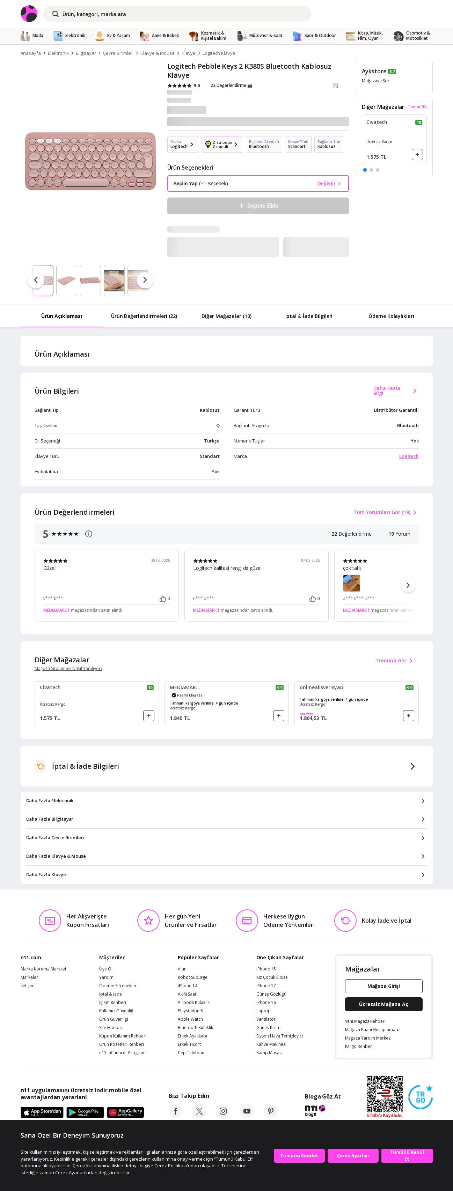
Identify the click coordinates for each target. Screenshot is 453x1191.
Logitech (409, 456)
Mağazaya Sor (375, 81)
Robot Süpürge (192, 977)
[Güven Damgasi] (420, 1097)
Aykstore (374, 71)
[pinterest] (271, 1116)
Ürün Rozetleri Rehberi (121, 1044)
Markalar (29, 977)
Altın (182, 969)
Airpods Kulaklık (194, 1002)
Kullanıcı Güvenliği (116, 1011)
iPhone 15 (266, 969)
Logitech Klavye (219, 53)
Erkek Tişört (189, 1044)
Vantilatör (266, 1019)
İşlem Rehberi (112, 1002)
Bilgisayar (86, 53)
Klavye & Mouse (157, 53)
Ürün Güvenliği (113, 1019)
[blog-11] (323, 1112)
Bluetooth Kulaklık (195, 1027)
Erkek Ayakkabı (192, 1036)
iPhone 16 (266, 1002)
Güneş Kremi (269, 1027)
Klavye (189, 53)
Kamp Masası (269, 1053)
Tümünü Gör (395, 661)
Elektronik (58, 53)
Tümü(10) (417, 107)
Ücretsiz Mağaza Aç (383, 1004)
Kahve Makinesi (271, 1044)
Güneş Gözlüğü (271, 994)
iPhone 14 (187, 986)
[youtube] (247, 1116)
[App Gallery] (125, 1113)
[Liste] (336, 85)
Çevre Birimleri (118, 53)
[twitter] (199, 1116)
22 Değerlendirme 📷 (232, 85)
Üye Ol (105, 969)
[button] (365, 170)
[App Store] (42, 1113)
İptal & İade (110, 994)
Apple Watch (190, 1019)
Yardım (106, 977)
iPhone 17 (266, 986)
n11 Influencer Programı (123, 1053)
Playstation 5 (190, 1011)
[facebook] (176, 1116)
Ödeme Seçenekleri (118, 986)
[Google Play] (85, 1113)
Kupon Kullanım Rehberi (122, 1036)
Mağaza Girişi (383, 986)
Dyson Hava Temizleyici (279, 1036)
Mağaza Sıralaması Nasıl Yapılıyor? (68, 668)
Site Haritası (111, 1027)
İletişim (28, 986)
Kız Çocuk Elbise (272, 977)
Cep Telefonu (191, 1053)
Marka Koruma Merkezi (43, 969)
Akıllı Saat (187, 994)
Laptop (263, 1011)
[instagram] (223, 1116)
